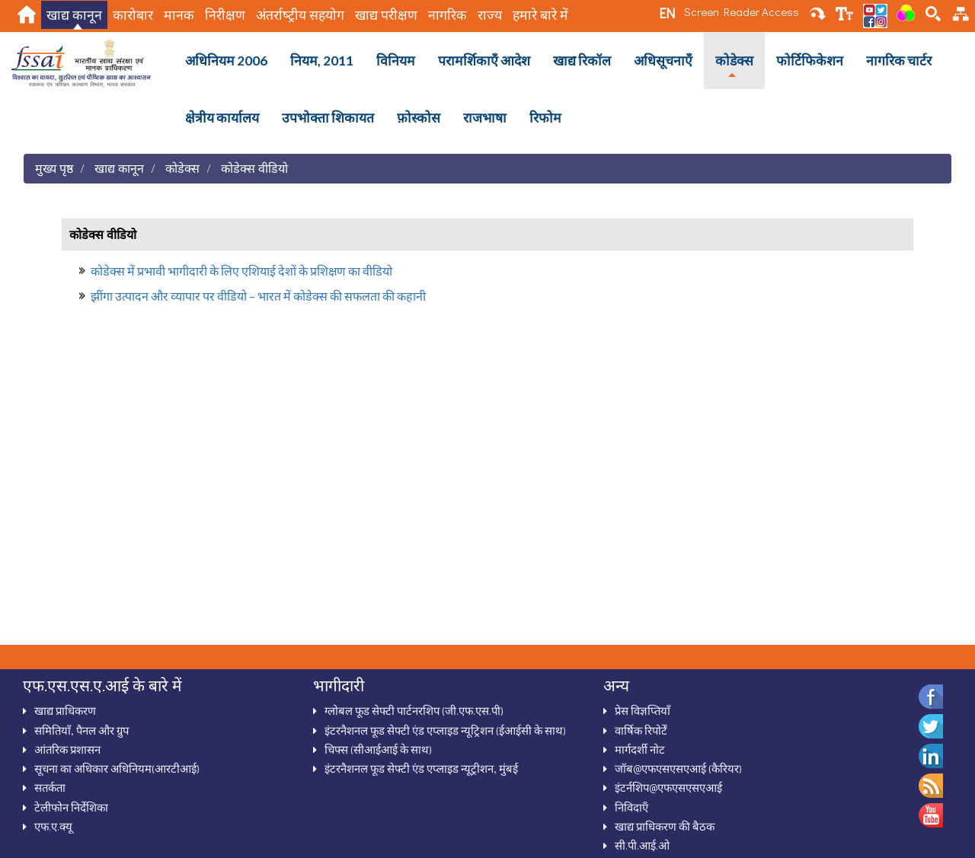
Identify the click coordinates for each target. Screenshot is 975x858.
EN (667, 13)
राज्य (490, 15)
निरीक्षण (225, 15)
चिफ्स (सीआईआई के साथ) (378, 749)
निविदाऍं (631, 807)
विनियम (395, 61)
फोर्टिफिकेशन (809, 61)
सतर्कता (50, 787)
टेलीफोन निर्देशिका (71, 807)
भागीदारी (338, 685)
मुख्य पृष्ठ (54, 168)
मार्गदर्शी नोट (640, 749)
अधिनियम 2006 (226, 61)
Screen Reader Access (741, 11)
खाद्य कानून (74, 15)
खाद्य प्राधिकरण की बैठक (664, 826)
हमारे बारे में (540, 15)
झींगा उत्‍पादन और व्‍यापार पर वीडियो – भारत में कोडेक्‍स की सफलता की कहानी (258, 296)
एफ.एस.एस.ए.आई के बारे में (102, 685)
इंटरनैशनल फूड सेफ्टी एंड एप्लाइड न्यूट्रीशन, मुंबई (421, 768)
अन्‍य (616, 685)
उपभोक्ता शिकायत (328, 118)
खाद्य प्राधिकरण (65, 710)
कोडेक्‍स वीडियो (254, 168)
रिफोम (545, 118)
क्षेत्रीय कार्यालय (222, 118)
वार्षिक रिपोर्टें (641, 730)
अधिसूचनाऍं (663, 61)
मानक (179, 15)
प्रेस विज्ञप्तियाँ (642, 710)
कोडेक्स (734, 61)
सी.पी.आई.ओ (642, 845)
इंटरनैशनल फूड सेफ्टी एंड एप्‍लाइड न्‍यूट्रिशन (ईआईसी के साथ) (445, 730)
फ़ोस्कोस (418, 118)
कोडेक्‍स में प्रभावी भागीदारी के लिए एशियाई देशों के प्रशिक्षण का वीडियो (241, 270)
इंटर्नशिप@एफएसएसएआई (668, 787)
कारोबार (133, 15)
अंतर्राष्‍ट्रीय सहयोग (300, 15)
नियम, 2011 (321, 61)
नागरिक (447, 15)
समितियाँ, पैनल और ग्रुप (81, 730)
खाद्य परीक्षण (386, 15)
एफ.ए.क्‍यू (53, 826)
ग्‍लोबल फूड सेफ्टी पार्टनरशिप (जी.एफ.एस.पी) (413, 710)
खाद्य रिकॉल (582, 61)
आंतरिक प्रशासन (67, 749)
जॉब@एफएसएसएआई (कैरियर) (678, 768)
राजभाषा (485, 118)
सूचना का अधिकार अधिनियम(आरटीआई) (117, 768)
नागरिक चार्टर (899, 61)
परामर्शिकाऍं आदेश (484, 61)
